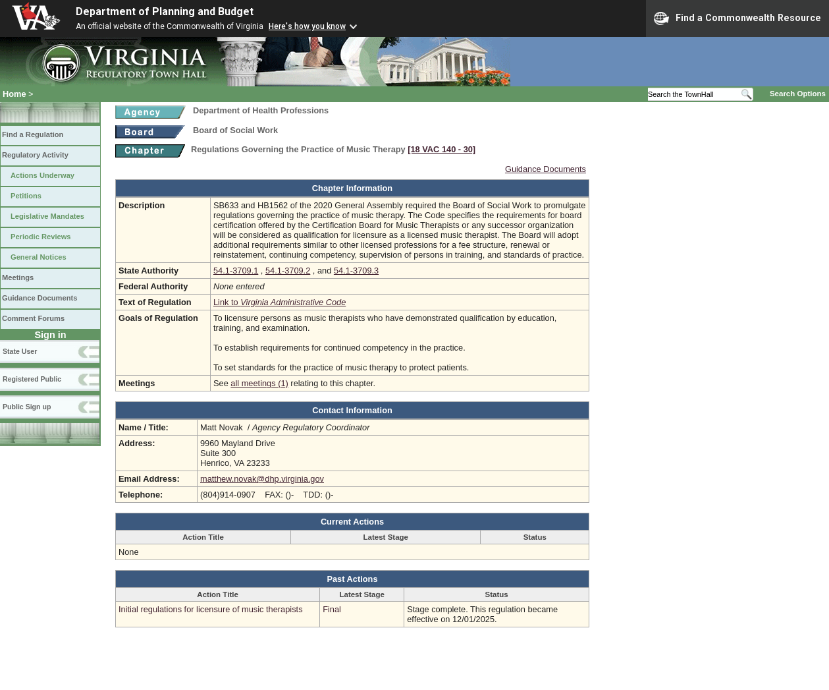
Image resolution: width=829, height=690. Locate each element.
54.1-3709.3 (356, 270)
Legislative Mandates (47, 216)
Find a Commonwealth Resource (737, 18)
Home (14, 94)
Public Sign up (27, 407)
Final (332, 609)
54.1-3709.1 (235, 270)
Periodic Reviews (41, 237)
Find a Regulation (32, 134)
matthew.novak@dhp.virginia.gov (262, 479)
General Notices (39, 257)
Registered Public (32, 379)
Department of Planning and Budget (165, 11)
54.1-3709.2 (287, 270)
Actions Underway (42, 175)
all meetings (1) (259, 383)
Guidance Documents (39, 298)
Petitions (26, 196)
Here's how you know (307, 26)
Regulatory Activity (35, 155)
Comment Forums (33, 318)
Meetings (18, 277)
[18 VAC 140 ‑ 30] (441, 149)
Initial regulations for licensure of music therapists (211, 609)
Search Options (798, 94)
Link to (279, 302)
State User (20, 351)
